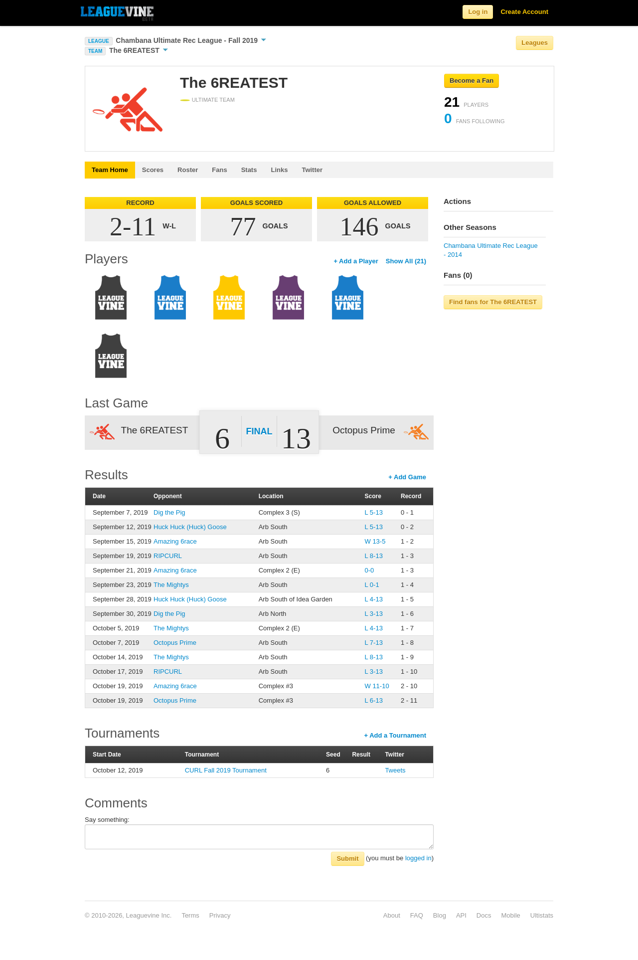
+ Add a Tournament (395, 735)
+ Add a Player (355, 261)
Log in (477, 11)
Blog (439, 915)
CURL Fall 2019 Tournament (226, 770)
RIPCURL (168, 556)
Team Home (110, 170)
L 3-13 (374, 613)
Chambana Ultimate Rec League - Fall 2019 (191, 40)
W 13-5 (375, 541)
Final (259, 431)
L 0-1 (372, 584)
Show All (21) (406, 261)
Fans (219, 170)
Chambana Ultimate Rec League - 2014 (491, 250)
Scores (152, 170)
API (461, 915)
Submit (347, 858)
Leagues (534, 42)
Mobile (510, 915)
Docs (484, 915)
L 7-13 (374, 642)
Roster (187, 170)
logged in (418, 858)
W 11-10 (377, 686)
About (391, 915)
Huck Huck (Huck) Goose (190, 527)
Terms (190, 915)
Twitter (312, 170)
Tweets (395, 770)
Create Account (524, 11)
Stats (249, 170)
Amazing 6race (175, 541)
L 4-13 (374, 599)
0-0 (369, 570)
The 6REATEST (138, 50)
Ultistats (541, 915)
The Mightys (171, 584)
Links (279, 170)
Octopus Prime (175, 642)
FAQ (416, 915)
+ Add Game (407, 477)
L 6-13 (374, 700)
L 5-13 (374, 512)
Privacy (220, 915)
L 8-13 (374, 556)
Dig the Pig (169, 512)
